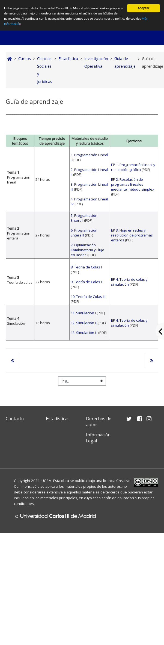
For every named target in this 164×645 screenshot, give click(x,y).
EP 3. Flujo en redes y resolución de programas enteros (132, 235)
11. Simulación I (84, 312)
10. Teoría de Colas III (88, 296)
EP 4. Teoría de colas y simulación (129, 282)
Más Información (33, 25)
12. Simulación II (84, 322)
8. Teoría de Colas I (86, 267)
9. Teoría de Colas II (87, 281)
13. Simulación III (84, 332)
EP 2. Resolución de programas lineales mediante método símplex (132, 184)
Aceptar (143, 8)
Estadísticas (58, 419)
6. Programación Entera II (84, 233)
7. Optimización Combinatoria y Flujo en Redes (87, 249)
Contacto (15, 419)
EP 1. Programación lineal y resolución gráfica (133, 167)
